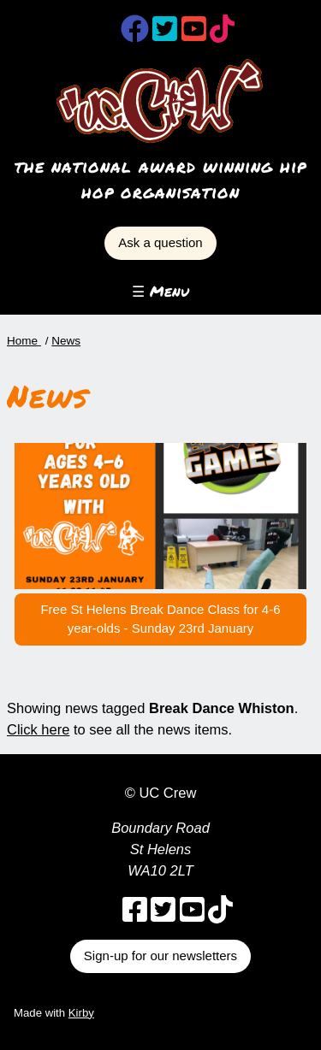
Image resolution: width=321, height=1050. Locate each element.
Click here (38, 729)
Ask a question (160, 242)
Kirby (81, 1012)
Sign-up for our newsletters (160, 955)
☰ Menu (160, 291)
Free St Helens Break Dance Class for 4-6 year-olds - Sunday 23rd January (160, 619)
